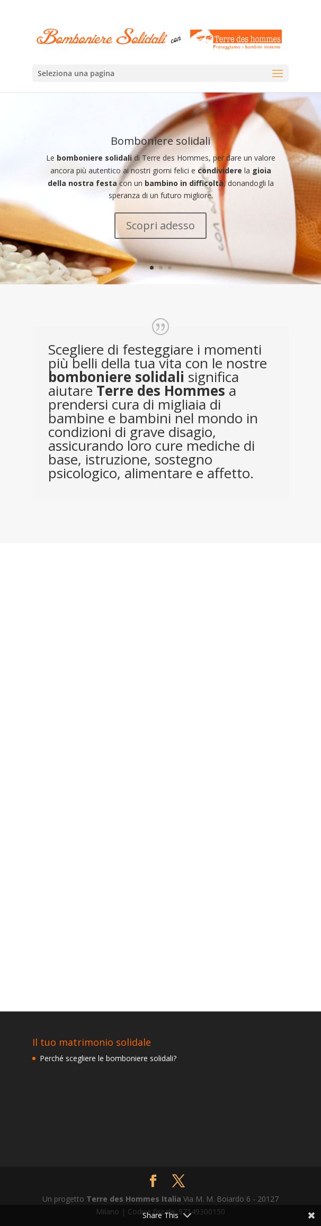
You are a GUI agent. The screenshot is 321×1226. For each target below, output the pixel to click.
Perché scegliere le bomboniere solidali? (108, 1058)
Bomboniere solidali (160, 141)
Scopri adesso (160, 225)
